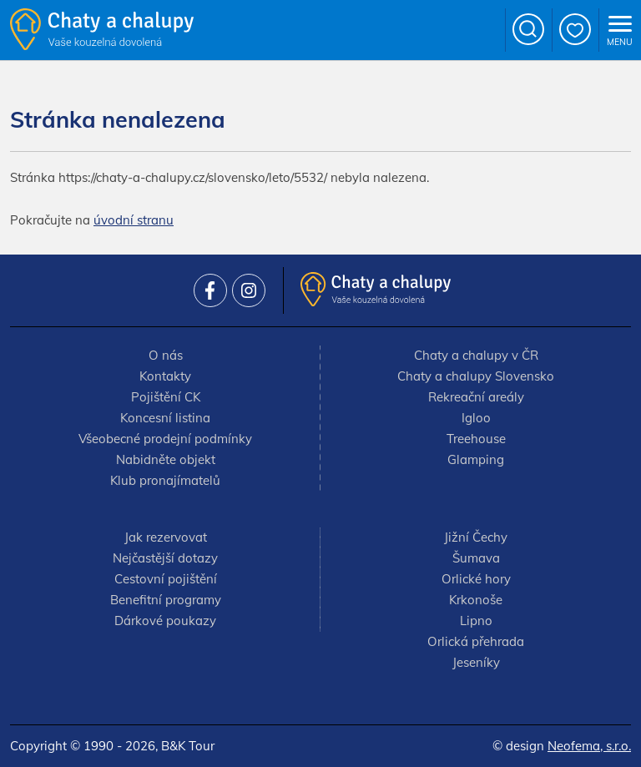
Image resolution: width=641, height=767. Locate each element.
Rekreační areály (476, 397)
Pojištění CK (165, 397)
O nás (166, 355)
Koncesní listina (165, 418)
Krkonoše (475, 600)
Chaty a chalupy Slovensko (475, 376)
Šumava (476, 558)
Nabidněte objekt (165, 459)
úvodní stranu (133, 220)
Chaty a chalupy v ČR (476, 355)
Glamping (475, 459)
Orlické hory (476, 579)
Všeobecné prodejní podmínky (165, 439)
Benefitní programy (165, 600)
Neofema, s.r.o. (589, 746)
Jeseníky (476, 662)
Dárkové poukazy (165, 620)
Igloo (476, 418)
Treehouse (476, 439)
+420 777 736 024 (483, 30)
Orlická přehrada (475, 641)
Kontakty (165, 376)
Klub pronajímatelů (165, 480)
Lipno (476, 620)
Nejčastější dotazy (165, 558)
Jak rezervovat (165, 537)
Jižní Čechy (475, 537)
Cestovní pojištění (165, 579)
